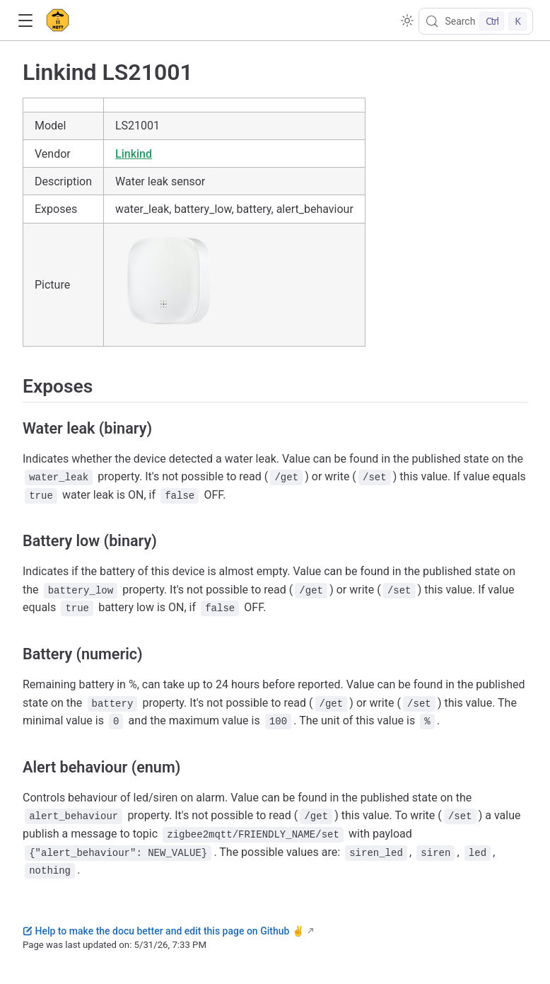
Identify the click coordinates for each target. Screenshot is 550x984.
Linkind (133, 154)
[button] (25, 21)
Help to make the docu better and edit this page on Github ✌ (163, 931)
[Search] (476, 21)
